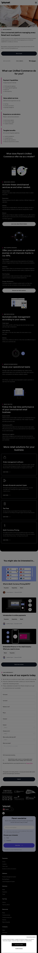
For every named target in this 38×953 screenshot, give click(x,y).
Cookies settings (19, 948)
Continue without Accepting (31, 936)
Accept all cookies (19, 944)
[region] (19, 944)
